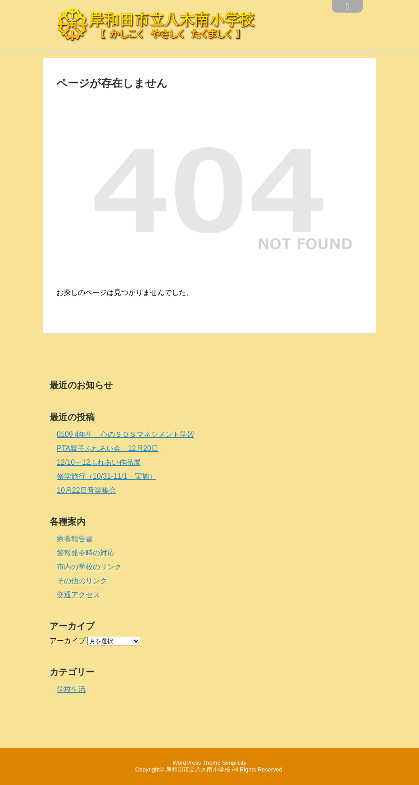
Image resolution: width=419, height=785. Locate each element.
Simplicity (234, 762)
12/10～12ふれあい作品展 (99, 462)
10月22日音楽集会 (86, 490)
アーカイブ (68, 640)
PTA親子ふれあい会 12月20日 (108, 448)
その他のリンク (82, 581)
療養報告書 (75, 539)
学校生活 (71, 689)
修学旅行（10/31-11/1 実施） (106, 476)
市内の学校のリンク (89, 567)
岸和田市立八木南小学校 (198, 769)
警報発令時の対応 (85, 553)
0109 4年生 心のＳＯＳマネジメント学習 (125, 434)
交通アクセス (78, 595)
